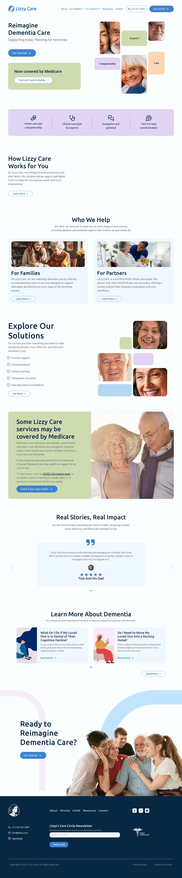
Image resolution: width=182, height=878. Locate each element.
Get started (159, 9)
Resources (107, 9)
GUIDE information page (56, 474)
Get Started (19, 52)
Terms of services (163, 864)
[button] (91, 590)
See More (18, 393)
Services (65, 810)
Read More (152, 673)
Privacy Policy (140, 864)
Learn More (19, 193)
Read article (47, 658)
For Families (75, 9)
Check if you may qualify (34, 489)
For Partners (92, 9)
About (64, 9)
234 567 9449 (136, 9)
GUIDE (76, 810)
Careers (119, 9)
